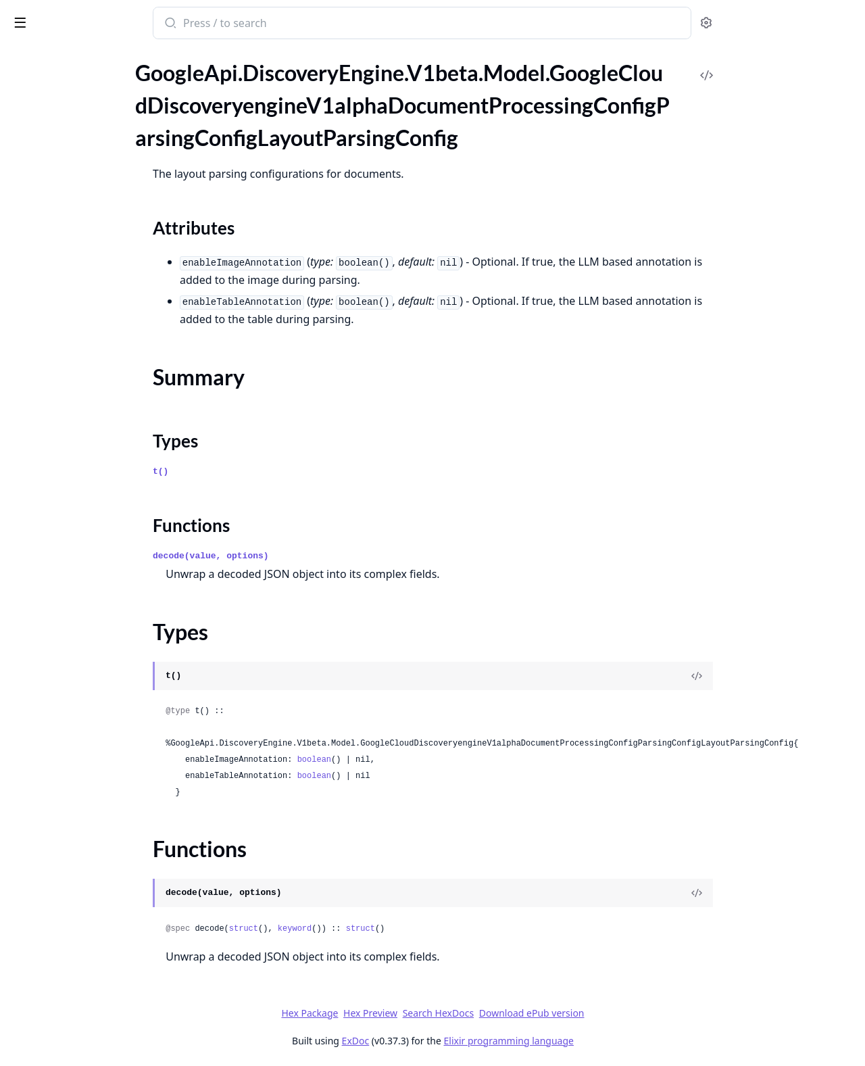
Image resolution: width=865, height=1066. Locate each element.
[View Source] (798, 676)
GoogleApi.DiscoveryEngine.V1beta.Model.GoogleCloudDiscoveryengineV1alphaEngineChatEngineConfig (95, 292)
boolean (415, 760)
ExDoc (456, 1040)
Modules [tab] (81, 74)
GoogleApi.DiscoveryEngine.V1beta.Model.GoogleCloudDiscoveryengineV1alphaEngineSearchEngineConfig (95, 420)
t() (262, 471)
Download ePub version (632, 1013)
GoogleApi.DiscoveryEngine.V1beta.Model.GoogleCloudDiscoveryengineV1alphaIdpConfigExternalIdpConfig (95, 675)
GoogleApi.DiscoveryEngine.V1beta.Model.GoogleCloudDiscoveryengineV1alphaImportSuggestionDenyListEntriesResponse (95, 858)
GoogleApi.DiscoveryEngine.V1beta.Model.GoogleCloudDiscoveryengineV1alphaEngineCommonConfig (95, 347)
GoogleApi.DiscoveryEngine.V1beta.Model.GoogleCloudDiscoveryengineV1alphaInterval (95, 912)
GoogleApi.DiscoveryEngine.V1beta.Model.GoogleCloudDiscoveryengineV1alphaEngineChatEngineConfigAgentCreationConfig (95, 310)
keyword (395, 929)
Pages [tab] (24, 74)
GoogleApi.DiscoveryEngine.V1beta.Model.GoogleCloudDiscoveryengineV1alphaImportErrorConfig (95, 766)
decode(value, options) (312, 556)
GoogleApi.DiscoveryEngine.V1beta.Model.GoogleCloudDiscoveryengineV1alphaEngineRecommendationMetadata (95, 401)
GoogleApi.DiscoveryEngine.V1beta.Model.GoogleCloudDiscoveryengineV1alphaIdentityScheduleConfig (95, 639)
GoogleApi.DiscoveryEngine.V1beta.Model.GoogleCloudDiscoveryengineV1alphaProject (95, 1040)
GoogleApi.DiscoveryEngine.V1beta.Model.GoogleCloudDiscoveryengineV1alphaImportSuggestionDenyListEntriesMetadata (95, 839)
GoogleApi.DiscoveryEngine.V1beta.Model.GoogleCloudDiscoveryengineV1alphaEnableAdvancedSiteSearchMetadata (95, 237)
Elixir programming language (609, 1040)
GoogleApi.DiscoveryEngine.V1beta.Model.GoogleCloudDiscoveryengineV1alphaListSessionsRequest (95, 949)
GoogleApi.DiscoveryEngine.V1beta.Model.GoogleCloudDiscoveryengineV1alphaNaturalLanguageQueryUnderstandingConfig (95, 985)
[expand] (189, 88)
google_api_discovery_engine (87, 24)
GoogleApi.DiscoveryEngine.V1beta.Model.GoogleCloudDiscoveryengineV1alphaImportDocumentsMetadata (95, 730)
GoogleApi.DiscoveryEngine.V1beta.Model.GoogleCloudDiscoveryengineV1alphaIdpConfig (95, 657)
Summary (46, 162)
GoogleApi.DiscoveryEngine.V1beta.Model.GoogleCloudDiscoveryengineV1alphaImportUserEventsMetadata (95, 876)
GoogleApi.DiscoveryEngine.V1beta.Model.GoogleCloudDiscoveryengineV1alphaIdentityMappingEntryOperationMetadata (95, 620)
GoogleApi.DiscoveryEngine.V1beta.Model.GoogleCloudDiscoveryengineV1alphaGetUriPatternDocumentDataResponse (95, 584)
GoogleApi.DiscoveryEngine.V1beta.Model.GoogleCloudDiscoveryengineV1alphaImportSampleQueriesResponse (95, 821)
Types (37, 178)
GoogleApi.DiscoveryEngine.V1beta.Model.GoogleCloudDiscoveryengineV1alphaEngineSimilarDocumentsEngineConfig (95, 438)
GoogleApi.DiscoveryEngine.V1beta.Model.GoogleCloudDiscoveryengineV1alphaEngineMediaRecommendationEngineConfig (95, 365)
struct (344, 929)
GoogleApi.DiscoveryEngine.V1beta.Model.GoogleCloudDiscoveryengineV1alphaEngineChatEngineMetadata (95, 328)
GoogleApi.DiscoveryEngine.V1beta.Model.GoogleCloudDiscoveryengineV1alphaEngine (95, 274)
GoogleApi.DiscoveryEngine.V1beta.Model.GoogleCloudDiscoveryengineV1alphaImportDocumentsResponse (95, 748)
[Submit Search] (270, 24)
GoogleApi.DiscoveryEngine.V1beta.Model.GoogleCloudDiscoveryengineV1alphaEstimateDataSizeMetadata (95, 456)
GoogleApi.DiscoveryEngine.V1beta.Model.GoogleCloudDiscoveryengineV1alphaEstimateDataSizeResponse (95, 474)
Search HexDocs (538, 1013)
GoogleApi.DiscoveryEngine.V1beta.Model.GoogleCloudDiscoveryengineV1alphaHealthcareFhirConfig (95, 602)
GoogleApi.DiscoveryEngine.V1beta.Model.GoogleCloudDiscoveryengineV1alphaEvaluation (95, 493)
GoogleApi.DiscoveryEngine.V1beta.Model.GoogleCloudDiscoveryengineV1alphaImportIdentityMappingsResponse (95, 785)
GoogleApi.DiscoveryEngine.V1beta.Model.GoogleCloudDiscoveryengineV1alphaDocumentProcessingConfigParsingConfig (95, 86)
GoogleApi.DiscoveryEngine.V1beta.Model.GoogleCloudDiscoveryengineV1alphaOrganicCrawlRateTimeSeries (95, 1022)
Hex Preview (472, 1013)
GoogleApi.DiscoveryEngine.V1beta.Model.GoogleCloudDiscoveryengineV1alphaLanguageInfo (95, 931)
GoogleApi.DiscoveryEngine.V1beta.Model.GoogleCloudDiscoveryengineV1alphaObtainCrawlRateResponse (95, 1004)
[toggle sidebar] (185, 21)
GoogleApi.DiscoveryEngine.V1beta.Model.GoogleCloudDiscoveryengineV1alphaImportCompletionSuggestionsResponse (95, 712)
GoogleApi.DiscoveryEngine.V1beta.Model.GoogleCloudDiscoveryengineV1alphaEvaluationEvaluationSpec (95, 511)
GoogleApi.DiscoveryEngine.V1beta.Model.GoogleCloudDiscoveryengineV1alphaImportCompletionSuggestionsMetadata (95, 693)
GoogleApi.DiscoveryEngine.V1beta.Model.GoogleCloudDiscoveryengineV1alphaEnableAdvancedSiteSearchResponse (95, 255)
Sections (43, 146)
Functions (47, 195)
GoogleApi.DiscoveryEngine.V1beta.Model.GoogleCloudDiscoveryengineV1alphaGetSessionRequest (95, 566)
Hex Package (410, 1013)
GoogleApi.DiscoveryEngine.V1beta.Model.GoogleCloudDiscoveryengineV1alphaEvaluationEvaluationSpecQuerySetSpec (95, 529)
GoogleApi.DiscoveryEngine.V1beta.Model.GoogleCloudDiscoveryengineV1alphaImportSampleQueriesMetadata (95, 803)
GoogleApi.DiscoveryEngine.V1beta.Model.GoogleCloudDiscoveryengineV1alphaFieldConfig (95, 547)
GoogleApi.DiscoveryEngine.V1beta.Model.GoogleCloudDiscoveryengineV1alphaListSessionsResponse (95, 967)
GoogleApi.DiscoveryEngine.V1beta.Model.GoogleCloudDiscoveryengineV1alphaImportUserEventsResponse (95, 894)
